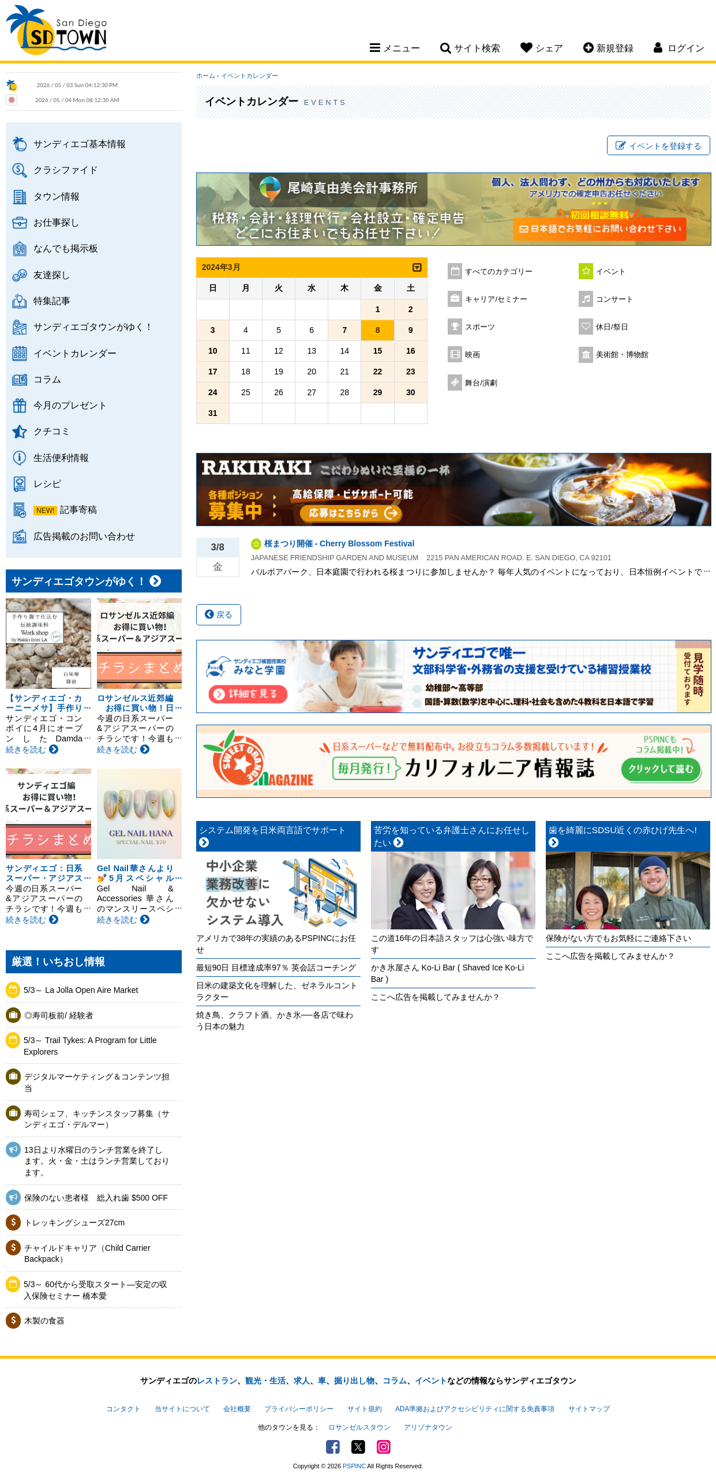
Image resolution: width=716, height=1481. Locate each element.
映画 (472, 355)
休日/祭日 (612, 327)
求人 (302, 1380)
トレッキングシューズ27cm (74, 1222)
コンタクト (123, 1409)
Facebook (333, 1447)
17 (213, 371)
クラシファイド (65, 169)
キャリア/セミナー (496, 299)
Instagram (384, 1447)
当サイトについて (182, 1409)
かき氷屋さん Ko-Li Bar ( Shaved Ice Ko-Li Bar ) (447, 973)
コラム (47, 379)
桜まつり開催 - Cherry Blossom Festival (339, 543)
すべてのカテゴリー (499, 272)
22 (378, 371)
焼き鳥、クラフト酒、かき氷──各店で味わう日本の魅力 (274, 1020)
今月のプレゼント (70, 405)
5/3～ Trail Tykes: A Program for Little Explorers (90, 1046)
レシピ (47, 483)
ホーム (205, 75)
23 (410, 371)
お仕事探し (56, 222)
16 (410, 350)
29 (378, 392)
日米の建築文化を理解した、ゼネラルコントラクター (277, 991)
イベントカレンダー (75, 353)
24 (213, 392)
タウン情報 (56, 196)
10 (213, 350)
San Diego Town (56, 32)
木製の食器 (44, 1320)
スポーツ (480, 327)
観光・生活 (265, 1380)
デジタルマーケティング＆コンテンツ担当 (97, 1082)
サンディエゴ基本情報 (79, 143)
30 (410, 392)
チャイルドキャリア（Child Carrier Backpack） (87, 1253)
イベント (611, 272)
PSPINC (354, 1466)
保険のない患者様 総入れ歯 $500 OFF (96, 1197)
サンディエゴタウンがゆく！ (93, 326)
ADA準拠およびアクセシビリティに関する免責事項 (474, 1409)
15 (378, 350)
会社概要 (237, 1409)
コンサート (614, 299)
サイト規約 (364, 1409)
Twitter (358, 1447)
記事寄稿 (78, 509)
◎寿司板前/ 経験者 (58, 1015)
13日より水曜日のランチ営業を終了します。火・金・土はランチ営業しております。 (97, 1161)
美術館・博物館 (622, 355)
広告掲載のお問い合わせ (84, 536)
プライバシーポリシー (298, 1409)
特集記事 (51, 300)
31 (213, 413)
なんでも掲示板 (65, 248)
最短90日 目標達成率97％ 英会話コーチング (276, 967)
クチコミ (51, 431)
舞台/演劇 (481, 383)
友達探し (51, 274)
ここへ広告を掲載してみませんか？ (435, 997)
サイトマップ (589, 1409)
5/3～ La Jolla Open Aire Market (81, 990)
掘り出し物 (354, 1380)
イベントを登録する (659, 146)
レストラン (217, 1380)
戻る (219, 614)
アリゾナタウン (428, 1427)
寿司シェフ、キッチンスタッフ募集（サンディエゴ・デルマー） (97, 1119)
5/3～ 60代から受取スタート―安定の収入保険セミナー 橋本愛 (95, 1290)
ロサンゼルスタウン (359, 1427)
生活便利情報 (61, 457)
